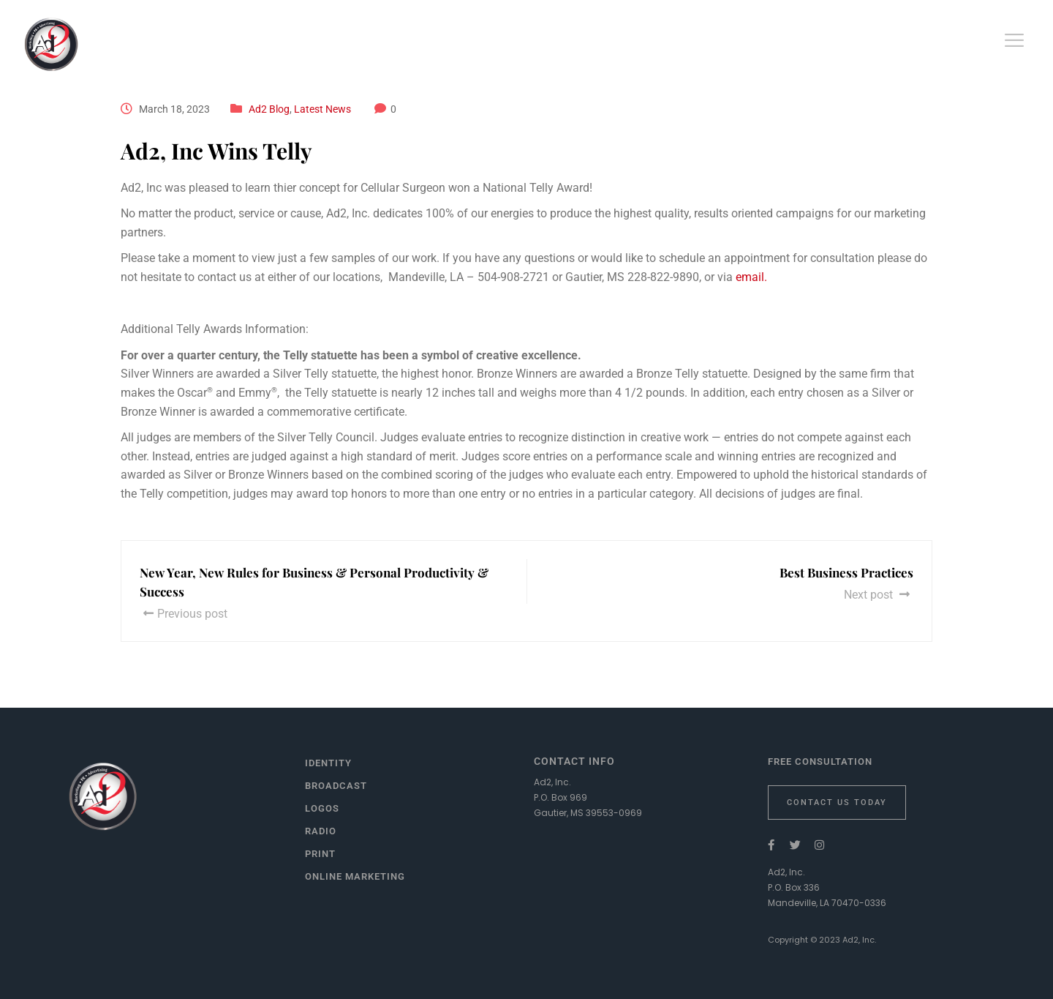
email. (751, 277)
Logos (322, 808)
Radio (320, 831)
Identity (328, 762)
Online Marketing (355, 876)
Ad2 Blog (269, 109)
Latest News (322, 109)
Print (320, 853)
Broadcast (336, 785)
